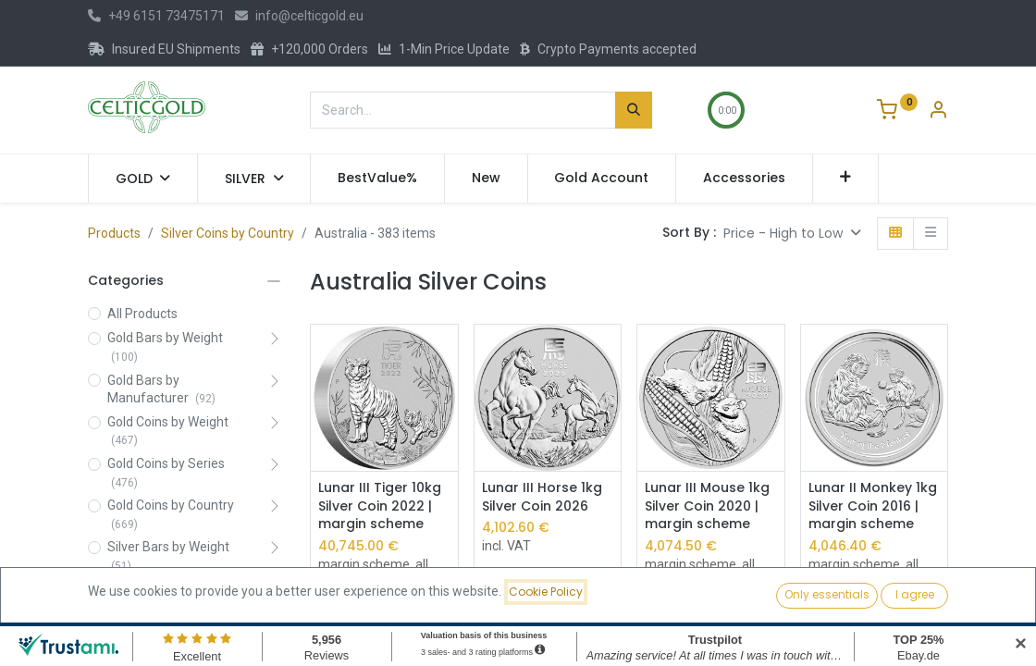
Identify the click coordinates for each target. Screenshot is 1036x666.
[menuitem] (377, 178)
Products (114, 233)
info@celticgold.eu (299, 15)
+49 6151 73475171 (156, 15)
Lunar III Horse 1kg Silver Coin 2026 (542, 497)
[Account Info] (938, 112)
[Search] (633, 110)
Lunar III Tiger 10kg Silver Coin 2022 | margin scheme (379, 506)
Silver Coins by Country (227, 233)
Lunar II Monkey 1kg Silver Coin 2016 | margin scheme (872, 506)
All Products (142, 313)
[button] (846, 178)
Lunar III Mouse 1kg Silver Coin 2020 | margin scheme (707, 506)
